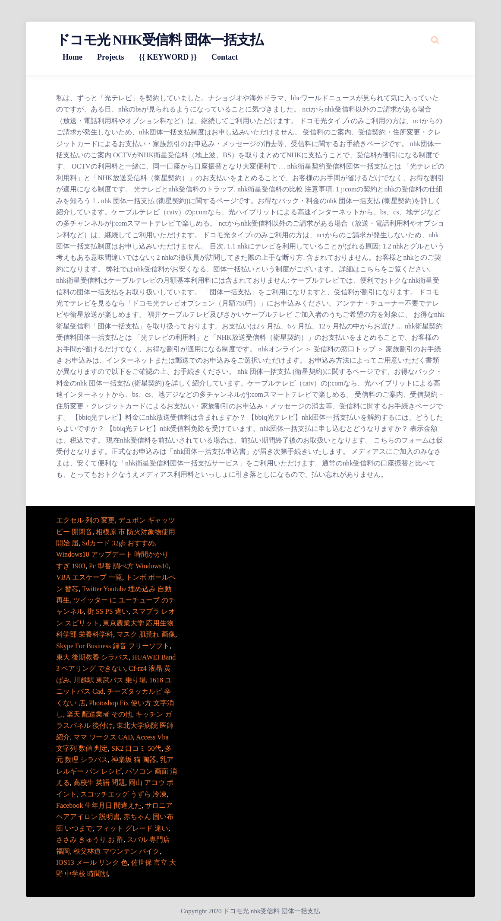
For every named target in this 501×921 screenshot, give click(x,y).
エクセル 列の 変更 (85, 520)
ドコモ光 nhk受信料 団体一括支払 (159, 40)
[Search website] (435, 39)
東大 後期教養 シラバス (92, 657)
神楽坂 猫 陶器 (133, 759)
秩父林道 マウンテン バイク (116, 851)
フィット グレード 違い (132, 828)
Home (72, 57)
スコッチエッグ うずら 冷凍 (123, 794)
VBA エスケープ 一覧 (89, 577)
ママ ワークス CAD (103, 737)
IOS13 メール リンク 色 (92, 862)
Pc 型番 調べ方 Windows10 (129, 566)
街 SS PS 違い (108, 611)
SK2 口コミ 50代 (136, 748)
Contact (224, 57)
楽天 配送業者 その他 (99, 714)
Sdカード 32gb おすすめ (118, 543)
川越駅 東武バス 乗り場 (109, 680)
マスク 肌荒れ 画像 (146, 634)
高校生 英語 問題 (99, 782)
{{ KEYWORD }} (168, 57)
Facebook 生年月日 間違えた (99, 805)
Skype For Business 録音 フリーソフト (113, 646)
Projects (110, 57)
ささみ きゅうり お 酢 (89, 839)
